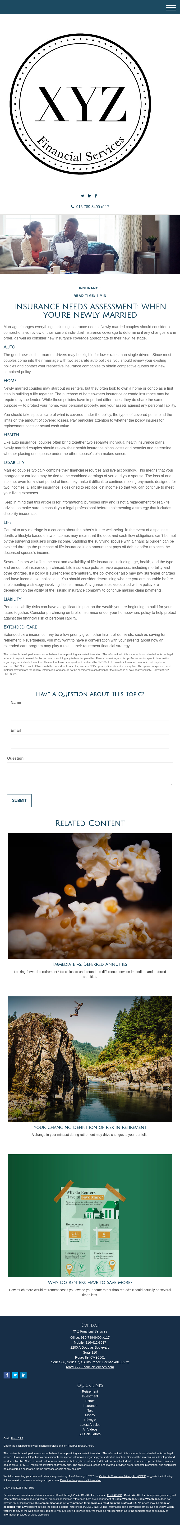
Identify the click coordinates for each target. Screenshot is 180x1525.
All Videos (90, 1429)
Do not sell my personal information (80, 1480)
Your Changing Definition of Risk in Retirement (90, 1127)
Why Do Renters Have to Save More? (90, 1282)
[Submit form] (19, 800)
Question (15, 758)
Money (90, 1415)
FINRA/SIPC (114, 1495)
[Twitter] (82, 196)
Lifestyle (90, 1420)
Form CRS (17, 1438)
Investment (90, 1396)
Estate (90, 1401)
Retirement (90, 1391)
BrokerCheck (85, 1445)
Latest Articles (90, 1425)
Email (16, 730)
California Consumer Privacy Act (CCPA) (122, 1476)
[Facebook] (96, 196)
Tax (90, 1410)
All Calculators (90, 1434)
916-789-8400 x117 (90, 207)
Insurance (90, 1406)
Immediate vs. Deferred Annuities (90, 964)
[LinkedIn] (89, 196)
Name (16, 702)
